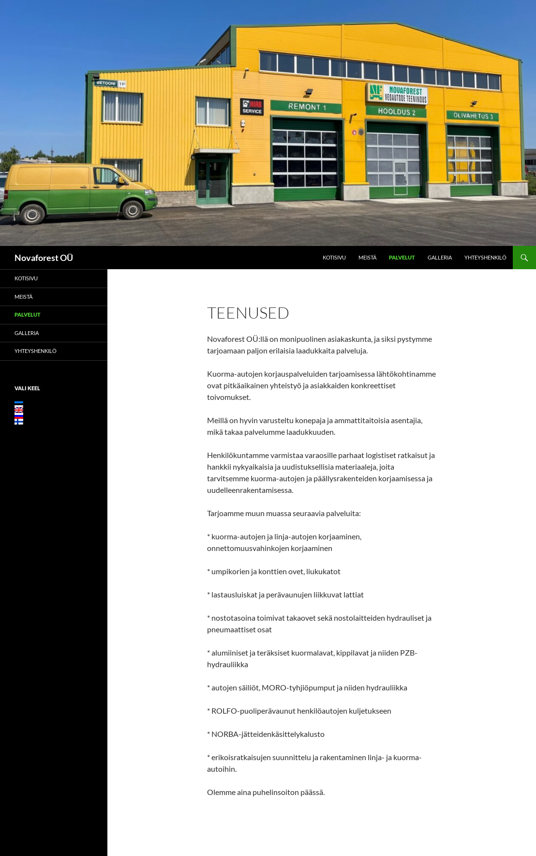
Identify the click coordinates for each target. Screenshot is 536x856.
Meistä (367, 257)
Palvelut (402, 257)
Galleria (440, 257)
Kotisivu (334, 257)
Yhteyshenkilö (485, 257)
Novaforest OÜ (44, 257)
